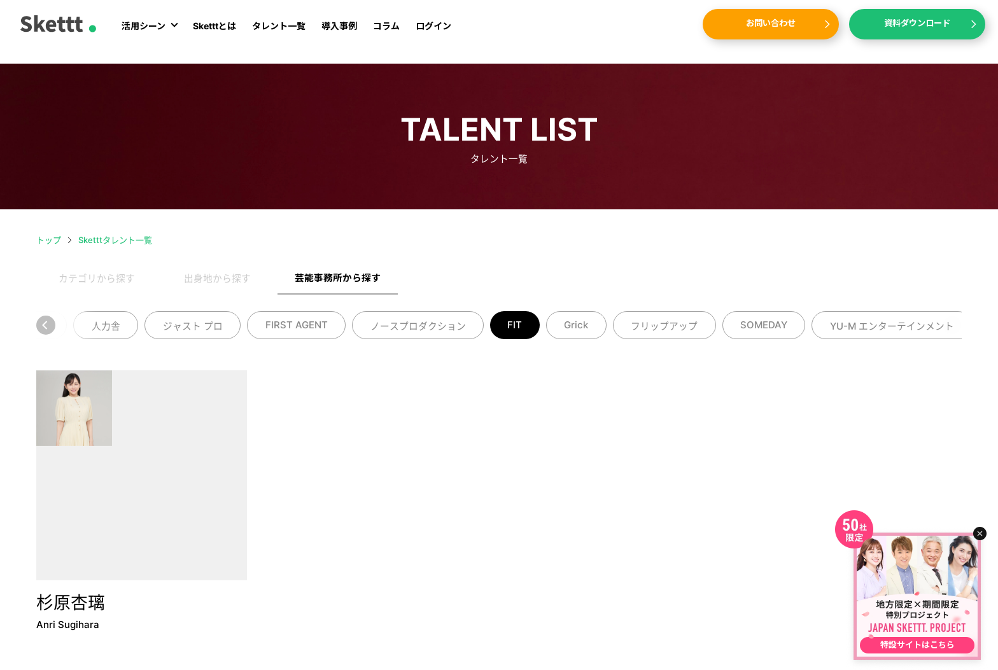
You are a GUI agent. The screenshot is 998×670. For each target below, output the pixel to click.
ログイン (433, 33)
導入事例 (339, 33)
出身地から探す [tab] (217, 278)
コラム (386, 33)
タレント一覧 (279, 33)
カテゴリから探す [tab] (97, 278)
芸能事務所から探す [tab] (338, 278)
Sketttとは (214, 33)
